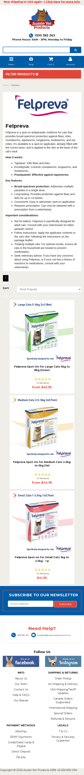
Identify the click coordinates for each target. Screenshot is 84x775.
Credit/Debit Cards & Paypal (21, 744)
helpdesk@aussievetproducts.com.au (51, 635)
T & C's (63, 731)
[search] (75, 50)
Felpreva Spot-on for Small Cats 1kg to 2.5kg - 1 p (42, 559)
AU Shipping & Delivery (63, 684)
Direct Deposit (21, 751)
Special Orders (63, 713)
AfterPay (21, 731)
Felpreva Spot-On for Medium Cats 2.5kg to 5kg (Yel (42, 463)
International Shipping (63, 707)
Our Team (21, 684)
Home (6, 85)
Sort (6, 288)
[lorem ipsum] (36, 50)
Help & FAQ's (20, 695)
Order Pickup (63, 678)
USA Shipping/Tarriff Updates (63, 691)
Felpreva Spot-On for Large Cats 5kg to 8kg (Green (42, 368)
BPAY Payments (21, 737)
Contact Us (21, 689)
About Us (21, 678)
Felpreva (15, 85)
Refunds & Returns (63, 718)
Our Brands (21, 700)
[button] (42, 381)
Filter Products (22, 74)
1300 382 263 (42, 35)
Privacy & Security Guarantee (63, 738)
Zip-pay (21, 757)
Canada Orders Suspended (62, 700)
